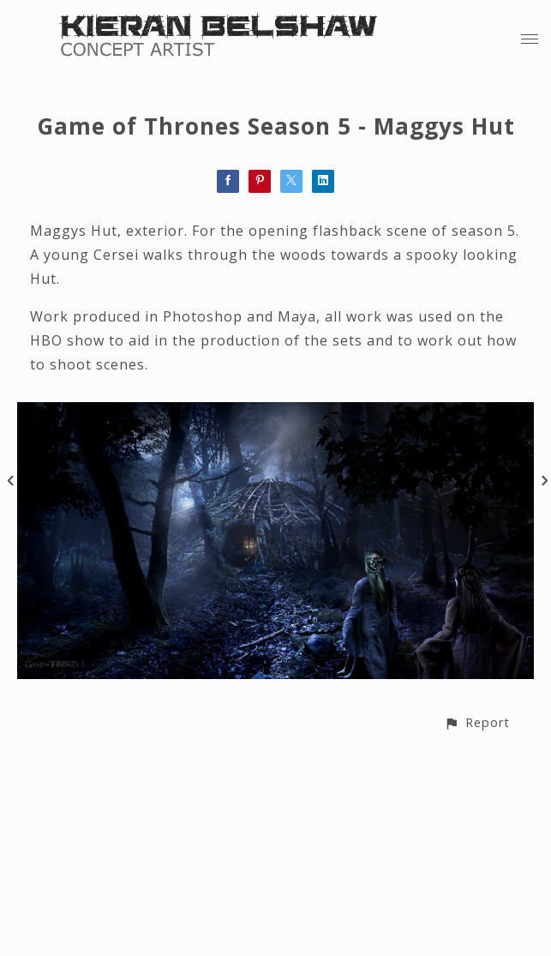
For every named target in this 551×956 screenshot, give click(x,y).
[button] (477, 722)
